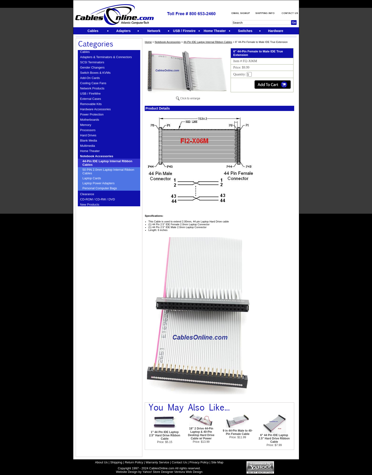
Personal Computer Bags (100, 188)
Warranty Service (157, 462)
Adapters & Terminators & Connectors (106, 57)
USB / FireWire (90, 93)
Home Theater (90, 151)
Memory (85, 125)
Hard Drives (88, 135)
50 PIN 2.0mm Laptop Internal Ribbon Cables (108, 171)
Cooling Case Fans (93, 83)
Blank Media (88, 140)
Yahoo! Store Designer (157, 472)
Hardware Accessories (95, 109)
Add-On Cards (90, 78)
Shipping (116, 462)
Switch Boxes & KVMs (95, 72)
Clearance (87, 194)
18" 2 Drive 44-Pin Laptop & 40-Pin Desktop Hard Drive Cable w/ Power (201, 433)
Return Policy (134, 462)
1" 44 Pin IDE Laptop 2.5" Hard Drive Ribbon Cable (164, 435)
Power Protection (92, 114)
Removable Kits (91, 104)
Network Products (92, 88)
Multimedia (87, 146)
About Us (101, 462)
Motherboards (89, 119)
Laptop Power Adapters (99, 183)
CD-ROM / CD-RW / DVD (97, 199)
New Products (89, 204)
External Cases (90, 99)
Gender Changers (92, 67)
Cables (85, 52)
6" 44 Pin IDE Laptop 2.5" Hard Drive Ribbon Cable (274, 438)
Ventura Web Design (188, 472)
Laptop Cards (92, 178)
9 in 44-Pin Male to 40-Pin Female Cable (237, 432)
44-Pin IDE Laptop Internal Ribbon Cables (107, 162)
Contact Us (179, 462)
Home (148, 42)
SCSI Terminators (92, 62)
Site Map (217, 462)
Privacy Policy (199, 462)
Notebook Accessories (96, 156)
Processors (88, 130)
